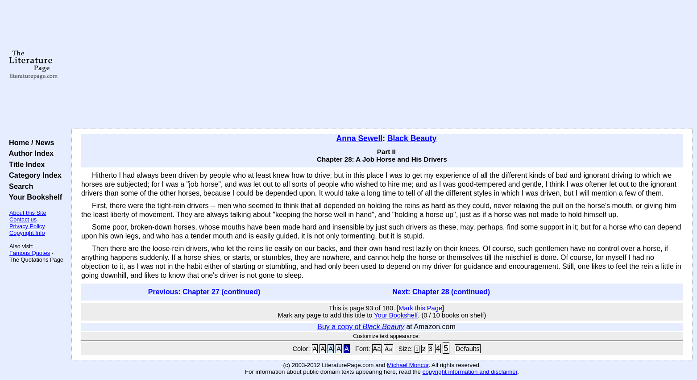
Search (19, 186)
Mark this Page (420, 308)
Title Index (25, 164)
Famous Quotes (29, 253)
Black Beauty (412, 138)
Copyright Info (27, 233)
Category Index (33, 175)
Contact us (23, 219)
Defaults (468, 348)
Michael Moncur (407, 365)
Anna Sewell (359, 138)
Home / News (29, 142)
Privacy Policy (27, 226)
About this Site (27, 212)
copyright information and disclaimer (470, 371)
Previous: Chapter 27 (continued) (204, 292)
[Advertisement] (382, 64)
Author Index (29, 153)
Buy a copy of (360, 326)
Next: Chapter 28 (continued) (441, 292)
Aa (377, 348)
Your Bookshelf (33, 197)
